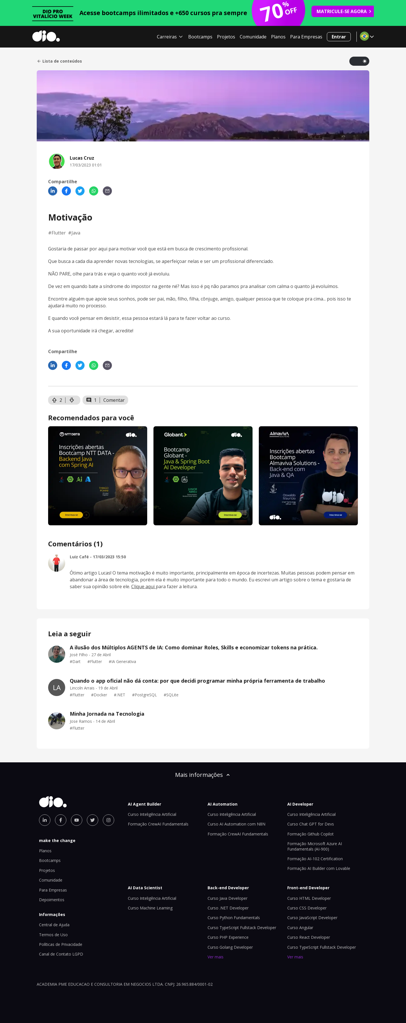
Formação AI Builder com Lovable (318, 868)
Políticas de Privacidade (60, 944)
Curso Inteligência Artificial (152, 814)
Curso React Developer (308, 937)
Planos (278, 37)
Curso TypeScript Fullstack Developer (242, 927)
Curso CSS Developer (307, 908)
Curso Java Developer (227, 898)
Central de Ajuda (54, 924)
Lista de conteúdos (59, 61)
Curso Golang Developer (230, 947)
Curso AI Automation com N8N (236, 824)
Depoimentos (51, 899)
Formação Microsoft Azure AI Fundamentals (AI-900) (314, 846)
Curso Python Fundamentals (234, 917)
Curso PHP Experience (228, 937)
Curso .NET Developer (228, 908)
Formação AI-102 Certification (315, 858)
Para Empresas (306, 37)
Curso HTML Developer (309, 898)
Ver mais (215, 957)
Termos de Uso (53, 934)
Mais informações (203, 775)
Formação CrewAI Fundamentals (158, 824)
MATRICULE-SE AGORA (344, 11)
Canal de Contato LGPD (61, 954)
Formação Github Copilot (310, 834)
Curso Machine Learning (150, 908)
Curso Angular (300, 927)
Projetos (226, 37)
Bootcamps (200, 37)
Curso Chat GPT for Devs (310, 824)
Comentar (114, 400)
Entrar (339, 37)
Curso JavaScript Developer (312, 917)
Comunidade (253, 37)
